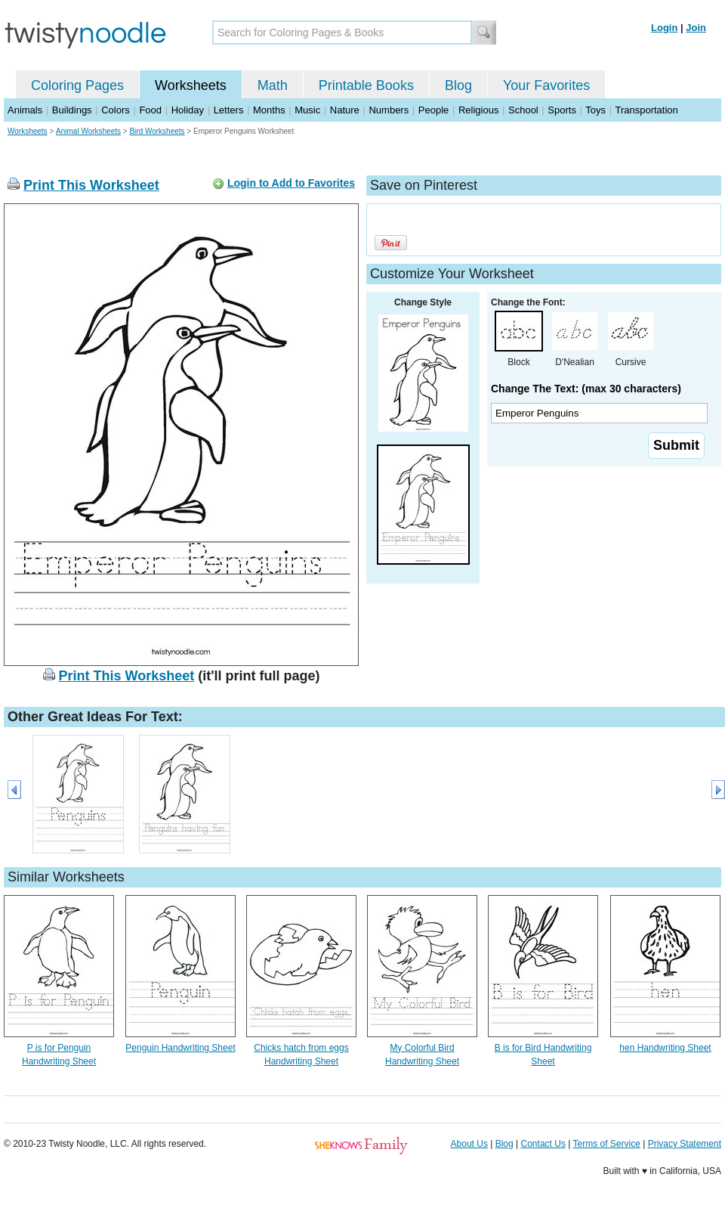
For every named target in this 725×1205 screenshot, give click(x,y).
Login (664, 27)
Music (307, 110)
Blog (458, 85)
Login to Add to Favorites (291, 183)
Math (273, 85)
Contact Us (543, 1143)
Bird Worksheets (156, 131)
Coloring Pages (77, 85)
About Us (469, 1143)
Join (696, 27)
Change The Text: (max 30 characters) (586, 389)
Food (150, 110)
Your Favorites (546, 85)
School (523, 110)
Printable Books (366, 85)
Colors (115, 110)
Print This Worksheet (91, 185)
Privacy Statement (684, 1143)
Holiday (187, 110)
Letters (229, 110)
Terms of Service (606, 1143)
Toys (595, 110)
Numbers (389, 110)
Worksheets (191, 85)
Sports (562, 110)
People (433, 110)
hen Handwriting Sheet (665, 1047)
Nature (344, 110)
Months (269, 110)
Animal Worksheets (88, 131)
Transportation (646, 110)
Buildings (72, 110)
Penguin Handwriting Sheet (180, 1047)
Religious (478, 110)
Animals (25, 110)
